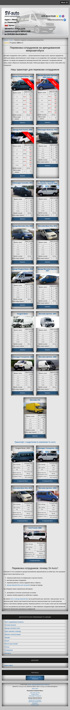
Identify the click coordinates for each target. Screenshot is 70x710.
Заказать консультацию (13, 636)
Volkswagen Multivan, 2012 (48, 130)
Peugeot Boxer (22, 314)
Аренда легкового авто (12, 630)
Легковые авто (35, 706)
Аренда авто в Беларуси (35, 701)
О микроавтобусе (22, 482)
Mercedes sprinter (35, 694)
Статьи (7, 648)
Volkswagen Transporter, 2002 (47, 449)
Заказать (22, 122)
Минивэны (35, 704)
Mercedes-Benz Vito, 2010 (47, 226)
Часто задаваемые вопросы (14, 623)
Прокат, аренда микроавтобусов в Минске (38, 686)
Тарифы (7, 639)
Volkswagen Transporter (35, 697)
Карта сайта (9, 667)
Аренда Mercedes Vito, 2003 (22, 226)
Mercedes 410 (35, 401)
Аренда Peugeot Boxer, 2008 (22, 76)
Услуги (7, 642)
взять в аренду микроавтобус (19, 600)
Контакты (8, 655)
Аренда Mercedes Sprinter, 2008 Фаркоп (48, 76)
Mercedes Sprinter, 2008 (47, 358)
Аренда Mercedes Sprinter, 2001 (48, 270)
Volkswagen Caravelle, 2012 (22, 183)
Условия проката (10, 626)
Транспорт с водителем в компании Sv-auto (34, 443)
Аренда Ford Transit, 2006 (22, 130)
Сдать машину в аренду (13, 633)
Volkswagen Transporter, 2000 (22, 358)
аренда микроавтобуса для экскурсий (18, 586)
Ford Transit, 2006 (35, 529)
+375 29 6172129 (48, 16)
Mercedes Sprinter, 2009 (47, 489)
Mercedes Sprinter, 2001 (47, 314)
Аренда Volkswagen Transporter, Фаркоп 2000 (47, 183)
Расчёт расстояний (11, 645)
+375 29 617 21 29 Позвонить (35, 679)
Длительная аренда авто (35, 703)
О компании (9, 651)
